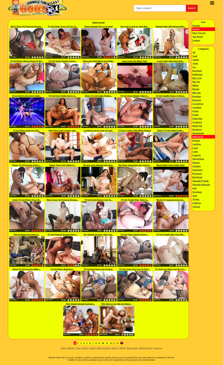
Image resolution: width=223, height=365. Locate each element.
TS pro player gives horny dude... (26, 96)
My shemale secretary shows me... (98, 234)
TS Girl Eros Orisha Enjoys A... (63, 96)
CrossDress (198, 104)
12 (111, 343)
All (193, 52)
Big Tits (196, 82)
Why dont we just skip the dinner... (116, 304)
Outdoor (196, 166)
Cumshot (196, 107)
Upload (92, 348)
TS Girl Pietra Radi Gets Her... (26, 130)
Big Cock (197, 78)
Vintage (196, 206)
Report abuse (132, 348)
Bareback (197, 71)
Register (70, 348)
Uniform (196, 203)
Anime (195, 59)
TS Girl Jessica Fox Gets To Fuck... (134, 269)
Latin (195, 151)
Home (63, 348)
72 (117, 343)
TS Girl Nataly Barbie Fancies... (62, 61)
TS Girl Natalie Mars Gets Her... (170, 234)
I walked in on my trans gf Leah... (98, 130)
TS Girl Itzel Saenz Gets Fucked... (98, 269)
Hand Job (197, 126)
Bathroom (197, 74)
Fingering (197, 118)
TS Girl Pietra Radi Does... (62, 269)
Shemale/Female (200, 181)
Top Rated (197, 36)
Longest (196, 40)
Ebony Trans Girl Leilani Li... (62, 165)
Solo (194, 188)
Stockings (197, 192)
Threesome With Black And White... (98, 61)
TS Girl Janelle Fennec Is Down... (170, 96)
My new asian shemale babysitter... (98, 165)
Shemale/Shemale (201, 184)
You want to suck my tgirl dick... (134, 26)
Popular (196, 25)
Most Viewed (198, 33)
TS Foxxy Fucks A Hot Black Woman (134, 130)
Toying (195, 199)
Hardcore (197, 129)
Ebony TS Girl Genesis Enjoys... (26, 165)
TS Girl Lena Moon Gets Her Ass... (170, 269)
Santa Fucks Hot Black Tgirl (134, 61)
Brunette (196, 100)
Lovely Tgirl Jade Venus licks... (170, 61)
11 (107, 343)
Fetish (195, 115)
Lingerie (196, 155)
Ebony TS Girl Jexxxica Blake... (26, 269)
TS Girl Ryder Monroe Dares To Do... (26, 61)
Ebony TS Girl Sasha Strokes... (98, 96)
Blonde (195, 89)
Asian (195, 63)
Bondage (196, 96)
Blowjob (196, 93)
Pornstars (197, 173)
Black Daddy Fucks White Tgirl (170, 165)
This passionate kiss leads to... (27, 234)
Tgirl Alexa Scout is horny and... (62, 130)
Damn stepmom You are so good (98, 26)
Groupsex (197, 122)
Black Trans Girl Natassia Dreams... (26, 26)
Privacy (115, 348)
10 (103, 343)
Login (78, 348)
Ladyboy (196, 144)
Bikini (195, 85)
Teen (194, 195)
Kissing (196, 140)
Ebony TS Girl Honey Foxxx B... (26, 200)
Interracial (197, 137)
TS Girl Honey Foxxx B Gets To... (62, 26)
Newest (195, 29)
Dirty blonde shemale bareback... (80, 304)
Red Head (197, 177)
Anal (194, 56)
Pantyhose (197, 170)
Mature (196, 162)
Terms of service (103, 348)
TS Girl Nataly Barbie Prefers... (135, 234)
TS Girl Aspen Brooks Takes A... (134, 96)
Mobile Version (145, 348)
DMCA (122, 348)
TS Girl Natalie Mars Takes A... (134, 200)
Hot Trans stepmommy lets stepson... (134, 165)
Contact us (157, 348)
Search (192, 8)
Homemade (198, 133)
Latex (195, 148)
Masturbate (198, 159)
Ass (194, 67)
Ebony (195, 111)
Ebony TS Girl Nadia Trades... (170, 130)
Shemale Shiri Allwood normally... (171, 26)
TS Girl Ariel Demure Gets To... (99, 200)
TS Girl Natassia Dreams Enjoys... (62, 234)
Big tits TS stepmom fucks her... (170, 200)
